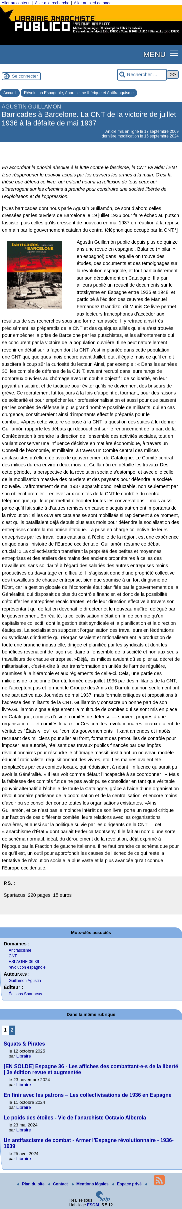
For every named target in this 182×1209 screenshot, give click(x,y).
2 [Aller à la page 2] (12, 1030)
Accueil (9, 93)
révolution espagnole (27, 967)
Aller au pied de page (92, 3)
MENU (154, 54)
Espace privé (127, 1184)
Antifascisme (20, 950)
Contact (58, 1184)
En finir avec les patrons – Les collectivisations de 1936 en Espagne (88, 1095)
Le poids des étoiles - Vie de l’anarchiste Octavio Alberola (75, 1117)
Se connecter (25, 76)
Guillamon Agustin (25, 980)
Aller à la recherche (52, 3)
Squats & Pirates (24, 1044)
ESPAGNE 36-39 (24, 961)
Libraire (23, 1056)
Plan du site (31, 1184)
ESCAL (94, 1205)
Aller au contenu (16, 3)
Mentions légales (91, 1184)
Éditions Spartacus (25, 994)
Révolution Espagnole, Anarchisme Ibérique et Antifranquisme (79, 93)
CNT (13, 956)
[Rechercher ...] (142, 75)
